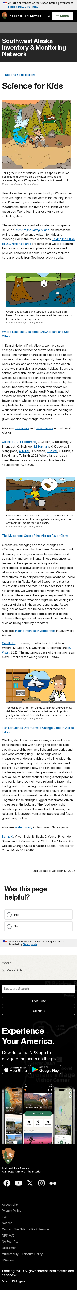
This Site (38, 1001)
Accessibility (10, 1204)
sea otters (22, 428)
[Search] (38, 989)
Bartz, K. (7, 836)
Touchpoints (30, 944)
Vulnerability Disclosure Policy (22, 1254)
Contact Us (12, 970)
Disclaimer (9, 1247)
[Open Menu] (62, 16)
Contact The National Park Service (25, 1229)
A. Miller (24, 451)
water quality (23, 827)
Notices (7, 1223)
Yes (16, 914)
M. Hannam (41, 446)
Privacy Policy (11, 1210)
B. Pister (52, 451)
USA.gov (8, 1260)
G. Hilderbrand (26, 442)
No (15, 926)
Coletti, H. (8, 442)
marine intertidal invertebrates (35, 630)
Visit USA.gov (13, 1281)
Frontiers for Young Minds (31, 230)
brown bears (44, 428)
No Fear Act (10, 1241)
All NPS (38, 1011)
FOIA (5, 1217)
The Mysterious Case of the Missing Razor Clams (35, 535)
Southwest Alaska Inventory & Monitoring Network (34, 47)
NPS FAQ (8, 1235)
